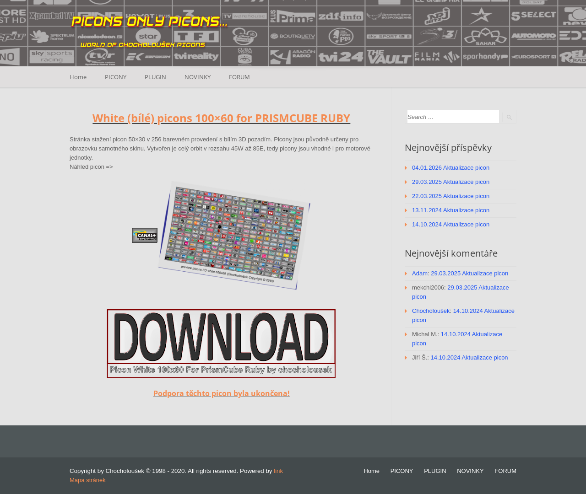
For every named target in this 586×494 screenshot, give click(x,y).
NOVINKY (197, 77)
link (278, 470)
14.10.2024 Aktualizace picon (450, 224)
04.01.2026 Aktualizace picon (450, 167)
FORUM (239, 77)
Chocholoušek (431, 310)
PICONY (115, 77)
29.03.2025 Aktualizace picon (450, 181)
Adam (420, 273)
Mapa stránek (88, 480)
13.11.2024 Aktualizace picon (450, 210)
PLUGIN (155, 77)
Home (78, 77)
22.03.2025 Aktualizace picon (450, 196)
